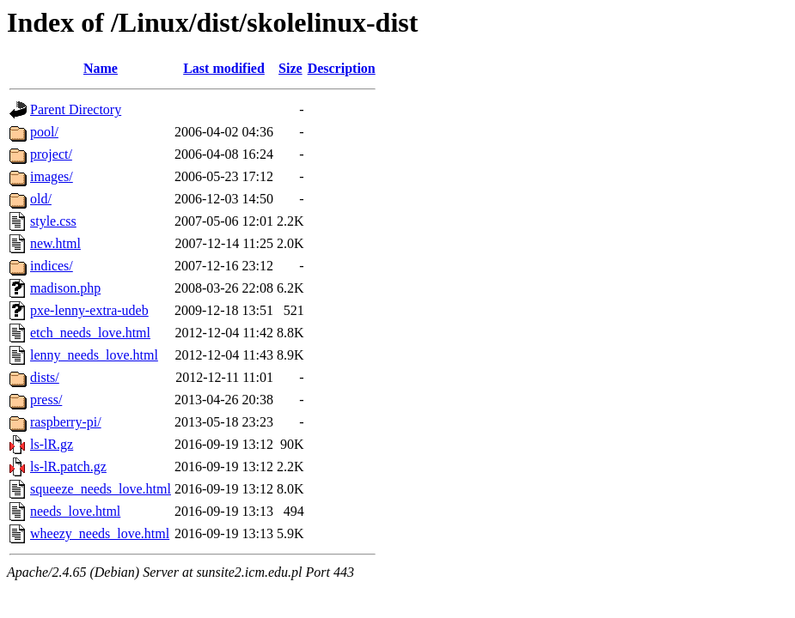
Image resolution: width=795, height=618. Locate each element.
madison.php (65, 288)
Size (290, 68)
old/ (41, 198)
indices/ (51, 265)
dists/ (44, 377)
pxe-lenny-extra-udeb (89, 310)
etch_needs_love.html (90, 332)
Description (342, 68)
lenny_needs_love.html (94, 355)
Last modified (224, 68)
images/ (51, 176)
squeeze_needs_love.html (100, 489)
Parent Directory (75, 109)
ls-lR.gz (51, 444)
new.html (55, 243)
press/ (46, 399)
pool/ (44, 131)
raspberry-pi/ (65, 422)
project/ (51, 154)
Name (100, 68)
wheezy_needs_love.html (99, 533)
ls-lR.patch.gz (68, 466)
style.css (53, 221)
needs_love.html (75, 511)
